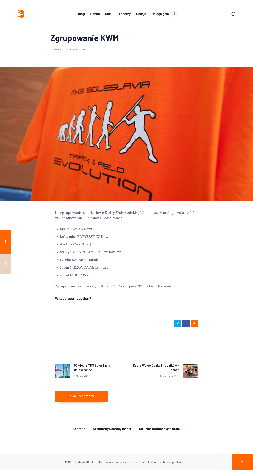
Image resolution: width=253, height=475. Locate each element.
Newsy (57, 50)
